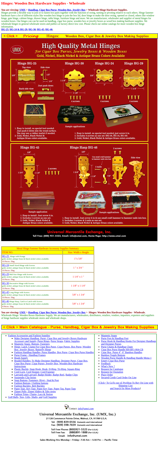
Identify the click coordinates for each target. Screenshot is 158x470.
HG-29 (5, 274)
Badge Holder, (45, 374)
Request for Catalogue (112, 369)
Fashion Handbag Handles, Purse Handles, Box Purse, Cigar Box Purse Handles (54, 352)
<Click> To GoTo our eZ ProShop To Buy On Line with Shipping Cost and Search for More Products (125, 385)
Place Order (107, 374)
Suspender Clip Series (25, 377)
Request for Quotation (112, 372)
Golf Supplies (50, 397)
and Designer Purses (111, 344)
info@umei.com (86, 408)
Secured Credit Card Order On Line (118, 377)
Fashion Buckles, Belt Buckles (29, 386)
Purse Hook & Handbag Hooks (116, 341)
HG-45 (40, 29)
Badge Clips (72, 374)
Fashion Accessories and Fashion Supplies (29, 335)
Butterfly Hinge (43, 349)
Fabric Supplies (72, 341)
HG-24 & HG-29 (18, 29)
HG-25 (4, 29)
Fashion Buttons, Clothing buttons (31, 383)
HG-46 (48, 29)
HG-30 (32, 29)
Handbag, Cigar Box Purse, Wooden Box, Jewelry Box (57, 10)
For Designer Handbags (144, 341)
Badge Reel (58, 374)
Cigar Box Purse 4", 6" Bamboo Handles (121, 352)
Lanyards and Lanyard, (26, 374)
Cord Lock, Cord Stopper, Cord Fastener (34, 372)
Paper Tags (70, 388)
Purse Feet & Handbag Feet (114, 338)
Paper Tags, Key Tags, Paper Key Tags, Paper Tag (39, 388)
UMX (22, 10)
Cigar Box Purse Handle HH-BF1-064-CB (122, 349)
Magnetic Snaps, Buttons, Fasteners (32, 344)
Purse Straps (57, 341)
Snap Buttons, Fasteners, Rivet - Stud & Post (36, 380)
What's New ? (108, 366)
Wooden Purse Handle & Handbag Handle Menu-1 (126, 358)
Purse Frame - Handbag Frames (30, 355)
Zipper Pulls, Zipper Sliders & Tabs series (35, 391)
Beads (17, 358)
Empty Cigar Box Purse (113, 360)
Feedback (105, 363)
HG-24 (5, 265)
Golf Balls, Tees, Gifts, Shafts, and (25, 397)
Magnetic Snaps (109, 335)
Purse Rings (43, 341)
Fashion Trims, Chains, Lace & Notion (33, 394)
